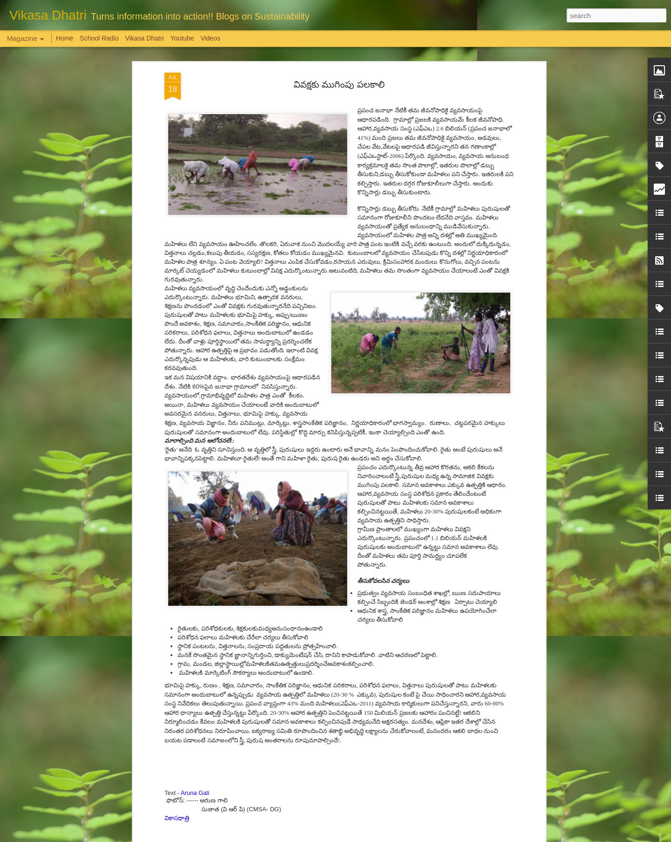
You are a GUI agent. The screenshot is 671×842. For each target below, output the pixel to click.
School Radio (99, 38)
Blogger (364, 837)
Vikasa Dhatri (144, 38)
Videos (210, 38)
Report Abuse (392, 837)
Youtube (182, 38)
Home (64, 38)
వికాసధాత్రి (176, 742)
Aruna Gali (195, 717)
